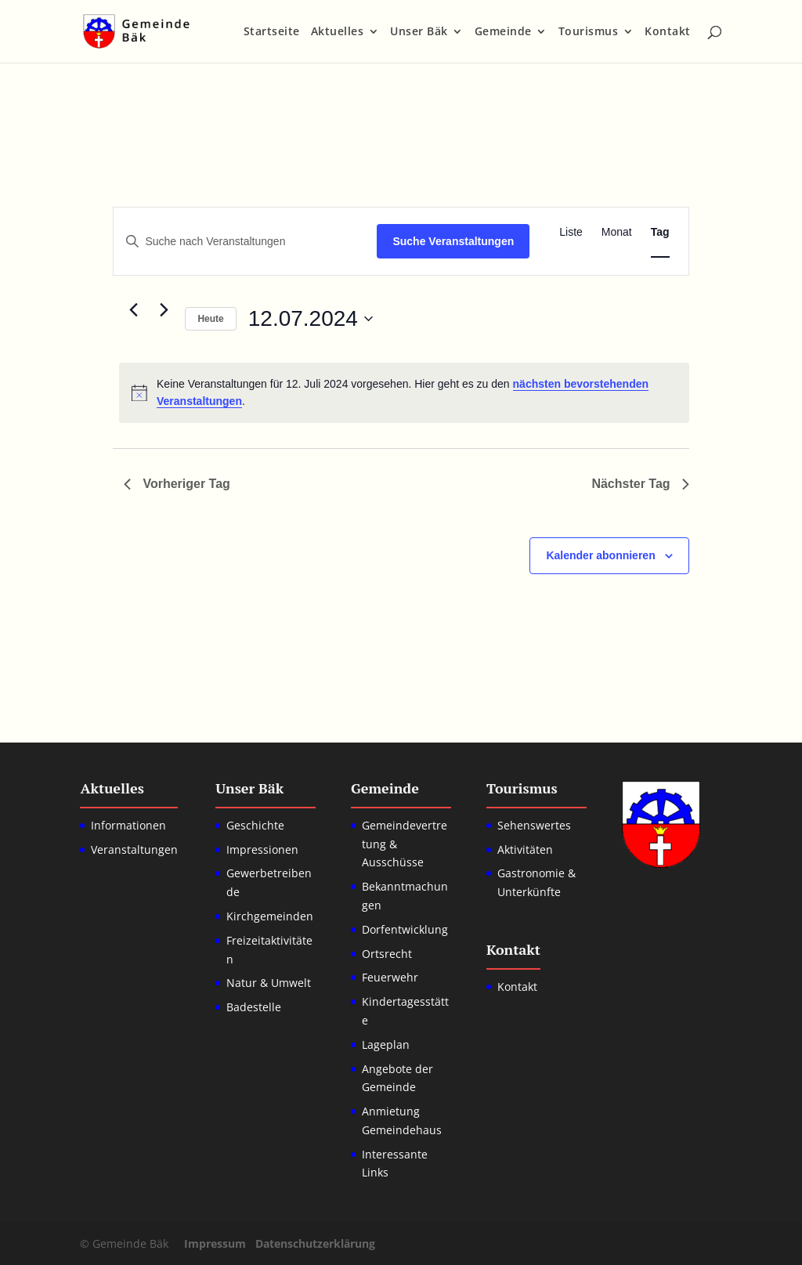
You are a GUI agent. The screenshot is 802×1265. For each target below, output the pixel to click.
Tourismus (588, 32)
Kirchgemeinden (269, 916)
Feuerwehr (390, 977)
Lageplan (386, 1044)
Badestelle (253, 1006)
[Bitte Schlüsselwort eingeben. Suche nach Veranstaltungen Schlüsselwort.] (245, 241)
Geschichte (255, 825)
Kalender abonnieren (600, 555)
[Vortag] (133, 310)
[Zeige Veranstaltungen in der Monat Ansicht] (617, 232)
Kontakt (668, 32)
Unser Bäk (419, 32)
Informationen (128, 825)
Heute (210, 318)
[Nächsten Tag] (163, 310)
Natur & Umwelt (268, 982)
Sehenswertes (534, 825)
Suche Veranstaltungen (453, 241)
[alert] (403, 393)
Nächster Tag (639, 483)
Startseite (272, 32)
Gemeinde (503, 32)
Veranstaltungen (134, 849)
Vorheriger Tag (176, 483)
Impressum (215, 1243)
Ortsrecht (387, 953)
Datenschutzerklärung (315, 1243)
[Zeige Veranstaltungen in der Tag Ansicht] (660, 232)
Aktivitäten (525, 849)
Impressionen (262, 849)
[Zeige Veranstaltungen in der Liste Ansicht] (571, 232)
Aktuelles (337, 32)
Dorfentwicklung (405, 929)
